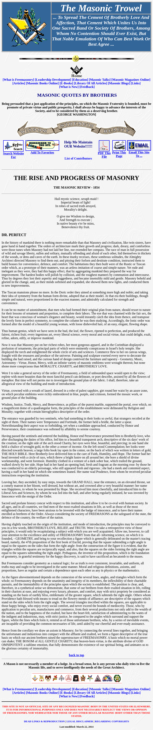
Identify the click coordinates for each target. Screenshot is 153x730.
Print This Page (119, 154)
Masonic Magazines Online (130, 79)
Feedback (87, 87)
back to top (76, 655)
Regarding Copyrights (112, 721)
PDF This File (104, 154)
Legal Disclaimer (80, 721)
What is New (68, 87)
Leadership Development (53, 79)
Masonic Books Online (42, 83)
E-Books (66, 83)
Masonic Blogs (119, 83)
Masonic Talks (99, 79)
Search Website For (13, 155)
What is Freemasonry (18, 79)
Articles (19, 83)
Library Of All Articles (90, 83)
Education (80, 79)
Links (135, 83)
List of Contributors (78, 158)
